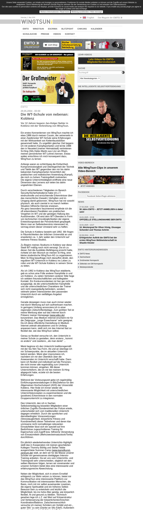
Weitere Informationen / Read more (54, 12)
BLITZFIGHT (67, 29)
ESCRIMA (52, 29)
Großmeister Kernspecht (89, 260)
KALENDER (96, 29)
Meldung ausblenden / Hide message (87, 12)
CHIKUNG (82, 29)
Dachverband (85, 257)
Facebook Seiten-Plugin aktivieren (101, 196)
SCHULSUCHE (30, 34)
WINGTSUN (38, 29)
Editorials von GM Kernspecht (91, 264)
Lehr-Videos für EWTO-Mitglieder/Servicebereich (101, 60)
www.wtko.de (57, 315)
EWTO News (85, 254)
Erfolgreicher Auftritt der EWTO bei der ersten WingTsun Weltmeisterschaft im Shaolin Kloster (98, 240)
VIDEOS (57, 34)
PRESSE (45, 34)
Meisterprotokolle (86, 267)
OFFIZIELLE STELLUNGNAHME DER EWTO (101, 219)
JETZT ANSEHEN (87, 186)
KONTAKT (70, 34)
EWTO (26, 29)
